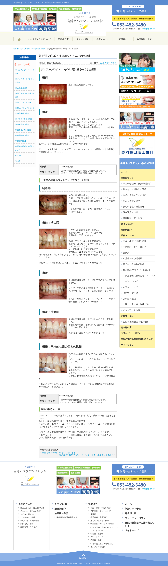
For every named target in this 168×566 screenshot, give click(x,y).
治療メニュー (102, 40)
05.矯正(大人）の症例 (23, 102)
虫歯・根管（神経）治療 (134, 241)
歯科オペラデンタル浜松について (40, 40)
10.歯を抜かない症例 (23, 130)
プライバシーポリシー (131, 333)
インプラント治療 (131, 310)
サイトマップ (127, 345)
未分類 (17, 161)
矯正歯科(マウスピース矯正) (136, 270)
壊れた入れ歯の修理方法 (137, 304)
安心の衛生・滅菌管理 (133, 206)
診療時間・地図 (144, 40)
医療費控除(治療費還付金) (135, 321)
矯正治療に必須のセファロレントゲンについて (141, 278)
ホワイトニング (130, 287)
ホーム (19, 40)
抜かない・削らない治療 (134, 189)
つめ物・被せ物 (130, 293)
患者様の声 (64, 40)
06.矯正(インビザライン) (24, 108)
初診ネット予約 (133, 509)
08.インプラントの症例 (24, 119)
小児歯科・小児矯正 (132, 258)
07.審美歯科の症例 (22, 113)
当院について (127, 178)
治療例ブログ (123, 40)
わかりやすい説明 (131, 201)
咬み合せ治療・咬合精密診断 (137, 183)
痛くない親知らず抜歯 (133, 264)
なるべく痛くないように (134, 195)
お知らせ (18, 155)
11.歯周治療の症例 (22, 135)
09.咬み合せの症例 (22, 124)
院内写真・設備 (130, 212)
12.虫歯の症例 (20, 141)
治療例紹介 (126, 229)
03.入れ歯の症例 (21, 88)
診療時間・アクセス (132, 218)
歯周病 (126, 252)
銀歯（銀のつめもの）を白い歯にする (59, 453)
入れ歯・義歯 (129, 299)
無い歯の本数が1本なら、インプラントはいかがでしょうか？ (86, 455)
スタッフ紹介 (82, 40)
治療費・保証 (127, 316)
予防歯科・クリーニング (134, 247)
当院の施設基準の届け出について (137, 339)
